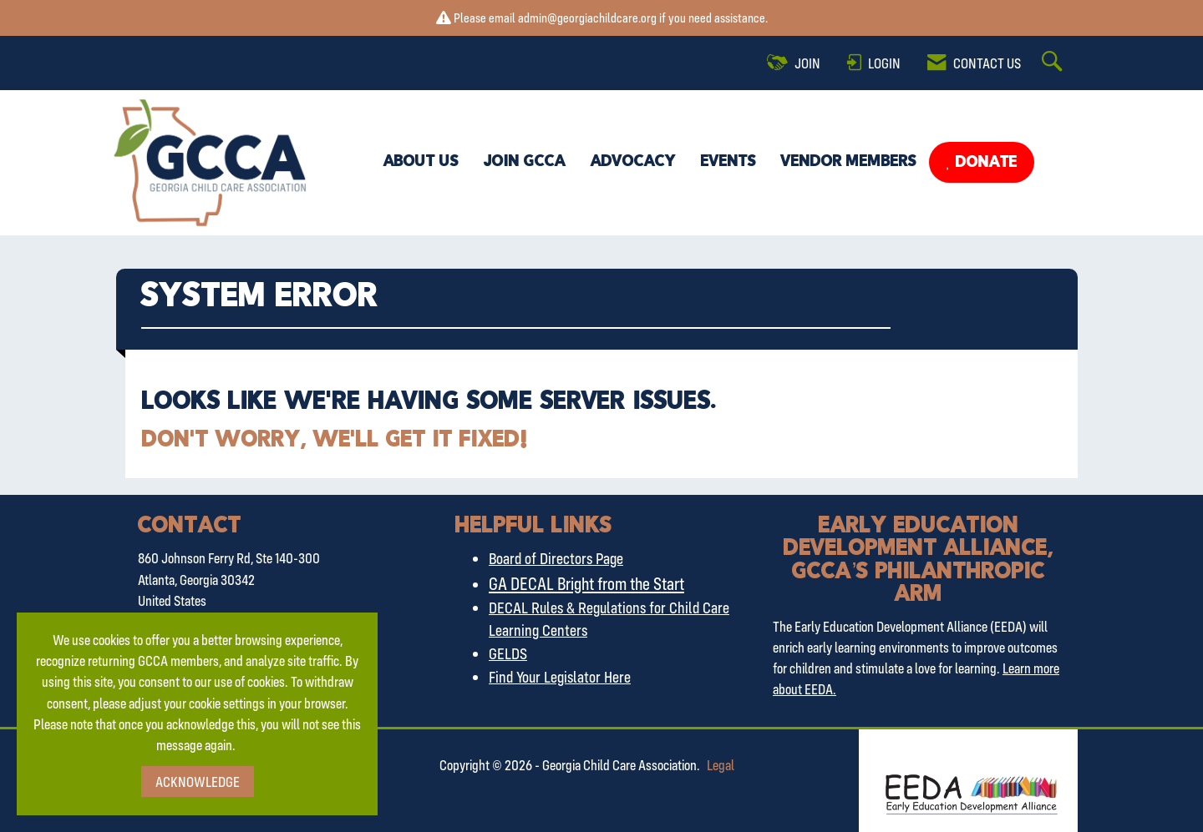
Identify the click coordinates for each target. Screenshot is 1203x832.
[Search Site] (1054, 62)
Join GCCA (525, 162)
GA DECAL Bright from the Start (586, 583)
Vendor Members (848, 162)
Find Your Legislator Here (560, 677)
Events (728, 162)
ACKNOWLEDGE (197, 781)
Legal (720, 765)
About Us (421, 162)
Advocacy (633, 162)
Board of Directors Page (556, 558)
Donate (985, 163)
